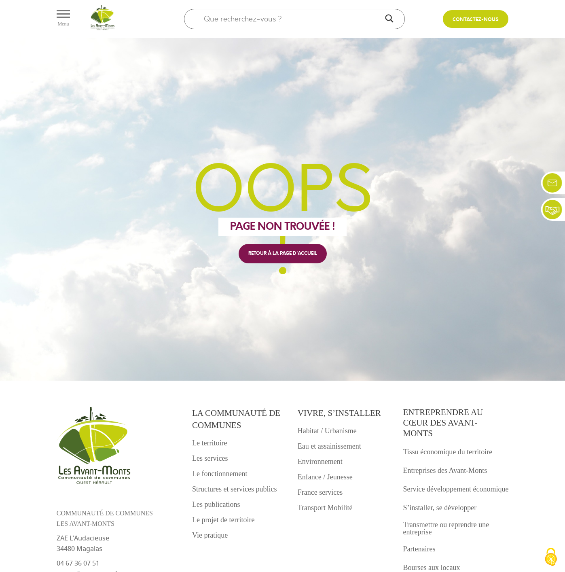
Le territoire (209, 443)
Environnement (320, 462)
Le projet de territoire (223, 520)
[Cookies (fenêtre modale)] (551, 558)
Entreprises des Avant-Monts (445, 470)
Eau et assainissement (329, 446)
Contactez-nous (476, 19)
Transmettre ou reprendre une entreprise (446, 528)
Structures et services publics (234, 489)
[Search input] (293, 19)
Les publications (216, 504)
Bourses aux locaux (431, 568)
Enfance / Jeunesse (325, 477)
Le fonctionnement (219, 474)
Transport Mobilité (325, 508)
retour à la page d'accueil (282, 253)
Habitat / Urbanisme (327, 431)
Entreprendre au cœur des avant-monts (443, 422)
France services (320, 492)
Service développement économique (456, 489)
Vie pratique (210, 535)
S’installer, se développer (440, 508)
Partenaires (419, 549)
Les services (210, 458)
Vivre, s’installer (339, 413)
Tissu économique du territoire (448, 452)
